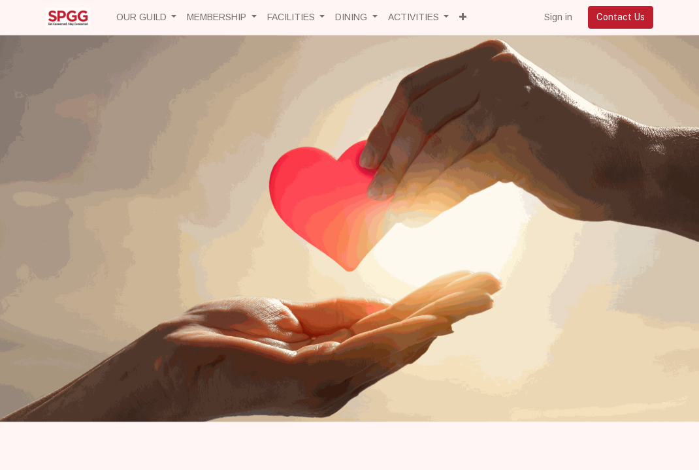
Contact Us (620, 17)
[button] (463, 17)
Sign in (558, 17)
